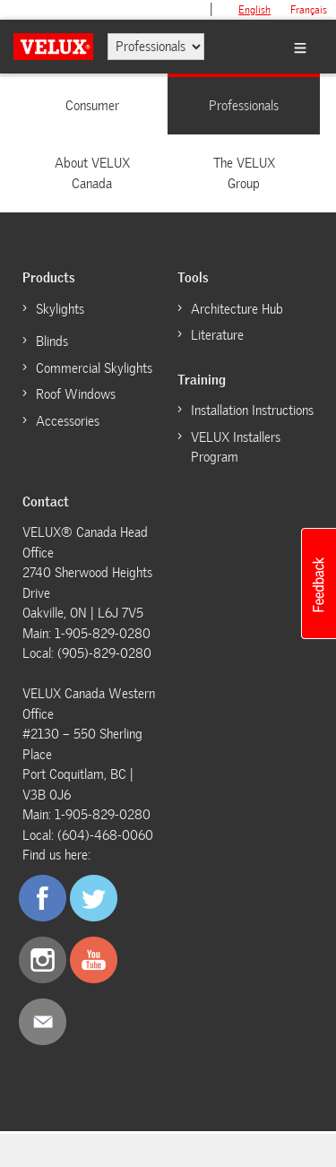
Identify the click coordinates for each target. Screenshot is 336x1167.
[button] (318, 583)
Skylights (60, 309)
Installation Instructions (252, 410)
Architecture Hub (237, 309)
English (254, 10)
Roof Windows (76, 394)
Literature (217, 335)
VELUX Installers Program (235, 447)
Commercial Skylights (94, 368)
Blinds (52, 341)
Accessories (67, 421)
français (308, 10)
